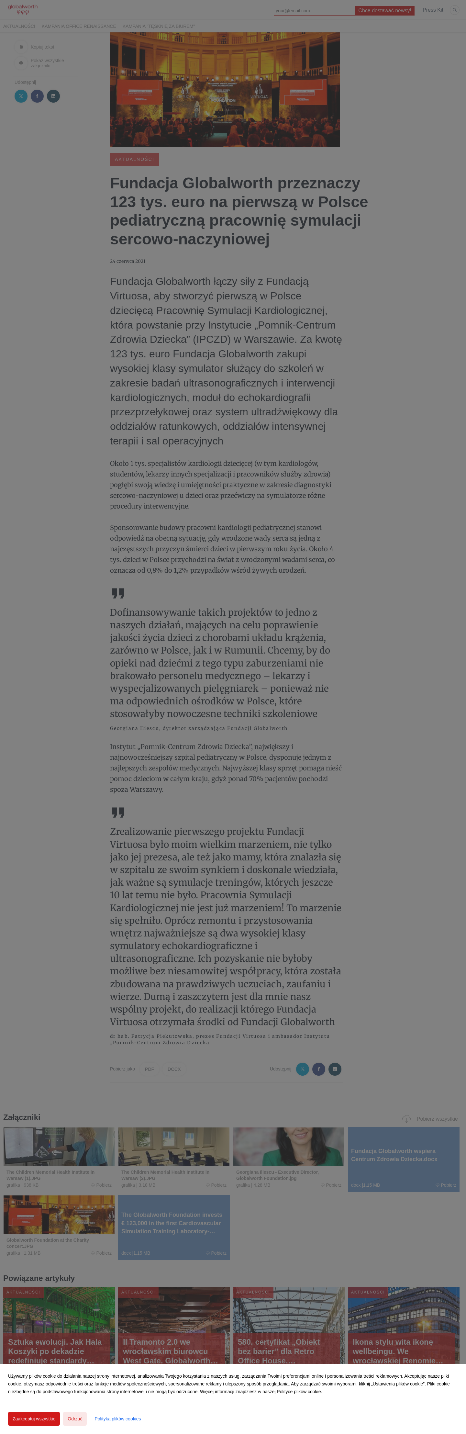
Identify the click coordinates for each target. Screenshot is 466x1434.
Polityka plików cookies (117, 1418)
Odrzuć (75, 1418)
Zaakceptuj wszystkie (34, 1418)
